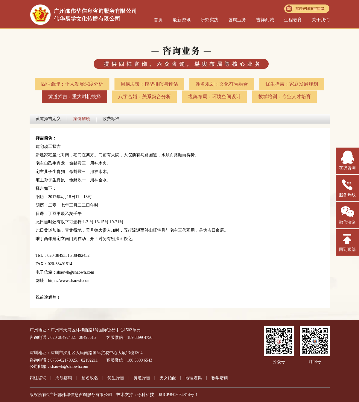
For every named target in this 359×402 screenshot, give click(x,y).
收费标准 (111, 118)
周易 (63, 378)
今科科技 (145, 394)
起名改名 (89, 378)
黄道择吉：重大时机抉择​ (74, 96)
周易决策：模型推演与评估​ (149, 84)
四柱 (38, 378)
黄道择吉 (141, 378)
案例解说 (81, 118)
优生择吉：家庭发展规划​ (291, 84)
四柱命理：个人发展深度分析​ (72, 84)
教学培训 (219, 378)
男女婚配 (167, 378)
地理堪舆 (193, 378)
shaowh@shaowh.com (69, 366)
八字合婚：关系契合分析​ (144, 96)
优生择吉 (115, 378)
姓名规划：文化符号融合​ (221, 84)
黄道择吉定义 (48, 118)
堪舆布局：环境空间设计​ (214, 96)
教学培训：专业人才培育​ (284, 96)
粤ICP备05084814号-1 (177, 394)
